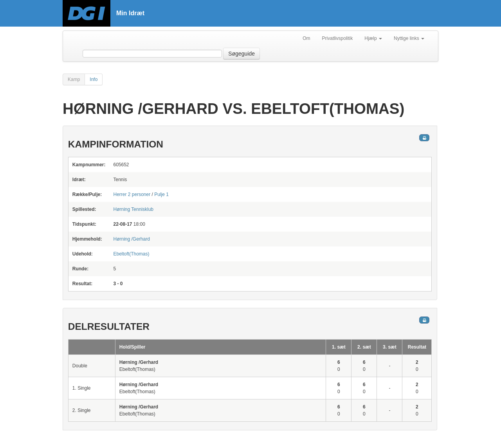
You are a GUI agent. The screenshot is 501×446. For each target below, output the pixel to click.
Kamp (74, 79)
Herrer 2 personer (131, 194)
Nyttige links (409, 38)
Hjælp (373, 38)
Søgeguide (241, 53)
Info (93, 79)
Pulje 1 (161, 194)
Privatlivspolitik (337, 38)
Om (306, 38)
